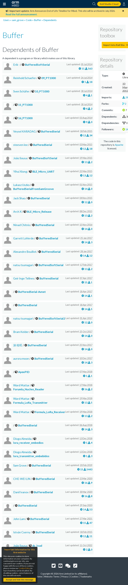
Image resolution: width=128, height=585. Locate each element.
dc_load (37, 545)
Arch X (17, 211)
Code (29, 19)
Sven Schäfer (21, 91)
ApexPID (23, 372)
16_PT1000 (25, 118)
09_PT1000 (48, 78)
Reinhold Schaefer (24, 78)
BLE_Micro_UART (44, 171)
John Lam (19, 519)
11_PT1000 (25, 104)
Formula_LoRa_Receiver (50, 412)
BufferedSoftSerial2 (52, 318)
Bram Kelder (21, 332)
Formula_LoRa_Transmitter (30, 402)
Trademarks (86, 576)
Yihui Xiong (20, 171)
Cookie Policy (24, 568)
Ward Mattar (21, 385)
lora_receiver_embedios (28, 442)
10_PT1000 (42, 91)
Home (39, 576)
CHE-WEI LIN (21, 479)
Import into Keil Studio (114, 45)
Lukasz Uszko (21, 185)
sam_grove (18, 19)
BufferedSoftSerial (37, 64)
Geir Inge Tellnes (23, 278)
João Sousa (20, 158)
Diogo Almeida (22, 438)
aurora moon (21, 358)
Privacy (64, 576)
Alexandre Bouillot (24, 251)
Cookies (74, 576)
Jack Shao (19, 198)
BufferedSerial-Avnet (32, 291)
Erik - (16, 64)
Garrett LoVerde (23, 238)
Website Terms (51, 576)
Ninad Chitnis (21, 225)
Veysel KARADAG (24, 131)
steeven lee (20, 144)
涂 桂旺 (17, 345)
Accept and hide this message (19, 580)
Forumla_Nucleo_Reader (28, 389)
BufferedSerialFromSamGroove (33, 189)
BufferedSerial (50, 131)
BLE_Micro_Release (39, 211)
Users (6, 19)
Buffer (37, 19)
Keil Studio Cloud (109, 3)
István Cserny (21, 532)
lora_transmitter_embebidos (31, 456)
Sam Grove (20, 465)
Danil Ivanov (21, 492)
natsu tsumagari (23, 265)
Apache (119, 144)
